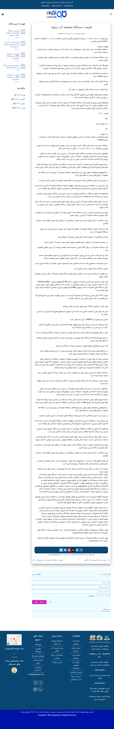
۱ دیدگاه (15, 37)
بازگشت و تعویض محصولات (76, 665)
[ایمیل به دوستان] (73, 550)
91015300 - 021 (95, 655)
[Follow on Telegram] (35, 689)
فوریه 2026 (21, 95)
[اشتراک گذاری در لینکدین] (65, 550)
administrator (62, 34)
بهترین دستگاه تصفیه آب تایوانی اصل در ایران (12, 33)
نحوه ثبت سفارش (76, 642)
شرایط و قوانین (76, 672)
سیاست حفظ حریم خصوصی (76, 678)
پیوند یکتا (63, 554)
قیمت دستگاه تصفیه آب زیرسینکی (47, 560)
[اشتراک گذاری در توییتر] (77, 550)
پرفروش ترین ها (38, 655)
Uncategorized (81, 554)
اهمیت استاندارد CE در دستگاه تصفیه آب (11, 67)
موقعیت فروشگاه (38, 650)
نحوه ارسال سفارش (76, 649)
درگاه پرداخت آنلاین (38, 662)
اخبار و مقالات (57, 662)
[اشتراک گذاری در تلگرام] (61, 550)
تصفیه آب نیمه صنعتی (57, 657)
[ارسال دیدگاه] (39, 602)
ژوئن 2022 (21, 108)
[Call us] (40, 689)
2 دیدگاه (14, 60)
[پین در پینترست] (69, 550)
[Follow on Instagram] (35, 682)
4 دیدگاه (15, 49)
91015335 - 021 (104, 654)
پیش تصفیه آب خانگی (57, 649)
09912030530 (57, 5)
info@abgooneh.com (36, 674)
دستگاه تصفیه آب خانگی (57, 642)
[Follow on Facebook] (40, 682)
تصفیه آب (52, 38)
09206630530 (99, 683)
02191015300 (45, 5)
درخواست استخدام (38, 669)
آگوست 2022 (20, 99)
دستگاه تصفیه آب (92, 38)
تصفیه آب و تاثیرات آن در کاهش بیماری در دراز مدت (11, 44)
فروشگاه (38, 644)
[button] (111, 14)
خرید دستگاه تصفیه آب (86, 148)
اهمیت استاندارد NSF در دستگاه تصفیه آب (12, 77)
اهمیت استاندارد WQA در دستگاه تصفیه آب (12, 56)
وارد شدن (36, 574)
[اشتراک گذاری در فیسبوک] (81, 550)
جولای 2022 (20, 103)
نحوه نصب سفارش (76, 657)
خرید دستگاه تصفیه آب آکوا (98, 560)
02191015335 (68, 5)
